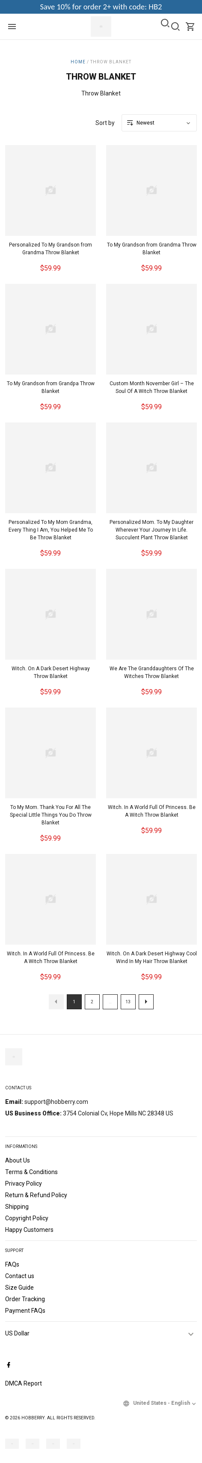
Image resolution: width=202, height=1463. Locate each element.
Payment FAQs (25, 1310)
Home (78, 61)
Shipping (17, 1206)
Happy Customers (29, 1229)
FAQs (12, 1264)
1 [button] (74, 1002)
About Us (17, 1160)
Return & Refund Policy (36, 1195)
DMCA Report (23, 1383)
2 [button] (92, 1002)
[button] (56, 1001)
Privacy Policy (23, 1183)
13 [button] (128, 1002)
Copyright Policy (26, 1218)
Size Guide (19, 1287)
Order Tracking (25, 1299)
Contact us (19, 1276)
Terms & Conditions (31, 1172)
